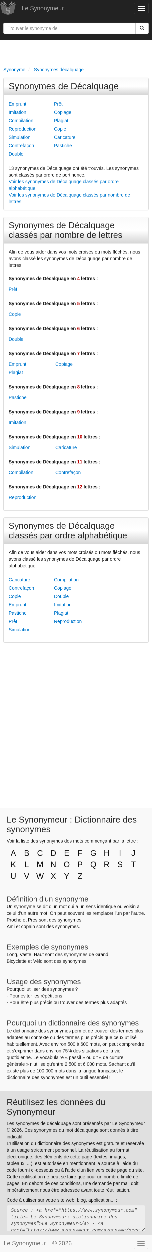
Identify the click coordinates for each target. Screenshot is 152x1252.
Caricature (65, 137)
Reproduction (22, 129)
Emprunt (17, 104)
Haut (39, 954)
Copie (60, 129)
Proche (14, 920)
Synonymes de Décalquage (64, 86)
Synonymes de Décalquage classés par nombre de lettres (65, 230)
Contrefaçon (21, 145)
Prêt (58, 104)
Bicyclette (17, 961)
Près (33, 920)
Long (12, 954)
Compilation (21, 120)
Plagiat (61, 120)
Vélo (37, 961)
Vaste (25, 954)
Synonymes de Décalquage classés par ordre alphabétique (68, 530)
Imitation (17, 112)
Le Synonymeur (43, 8)
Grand (101, 954)
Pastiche (63, 145)
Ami (11, 926)
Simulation (19, 137)
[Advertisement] (76, 52)
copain (28, 926)
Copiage (62, 112)
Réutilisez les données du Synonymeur (56, 1107)
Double (16, 154)
